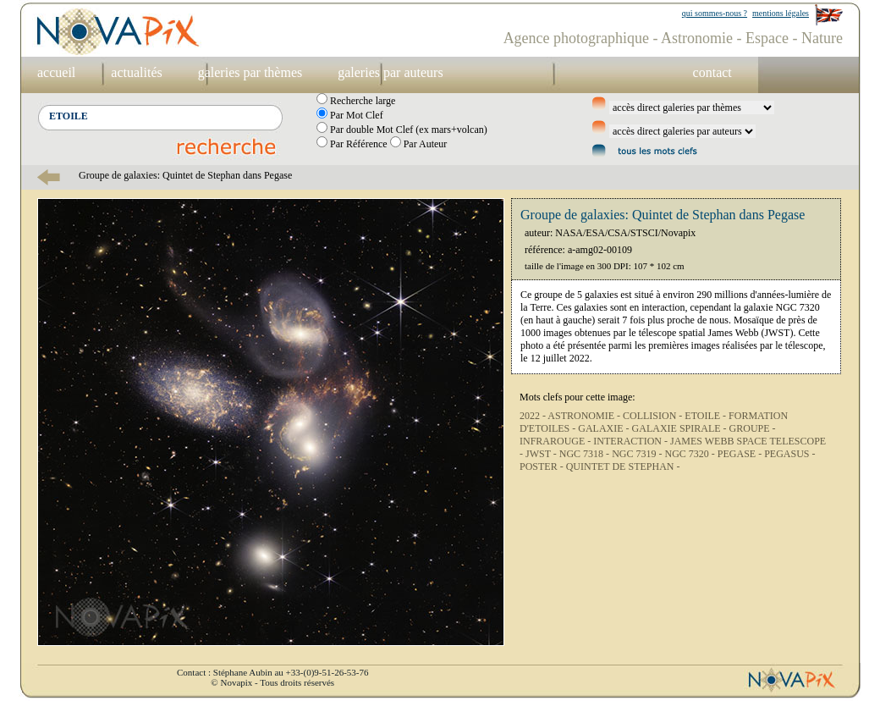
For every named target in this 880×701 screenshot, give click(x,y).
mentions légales (780, 13)
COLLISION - (654, 416)
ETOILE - (707, 416)
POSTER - (543, 466)
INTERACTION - (631, 441)
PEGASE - (741, 454)
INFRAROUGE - (556, 441)
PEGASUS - (789, 454)
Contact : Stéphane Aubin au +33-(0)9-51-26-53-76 (272, 672)
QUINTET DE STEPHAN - (623, 466)
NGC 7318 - (585, 454)
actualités (136, 72)
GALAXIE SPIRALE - (680, 428)
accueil (56, 72)
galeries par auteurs (390, 72)
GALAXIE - (604, 428)
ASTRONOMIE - (585, 416)
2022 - (533, 416)
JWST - (542, 454)
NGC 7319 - (638, 454)
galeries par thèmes (250, 72)
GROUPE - (752, 428)
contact (712, 72)
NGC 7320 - (690, 454)
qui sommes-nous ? (714, 13)
